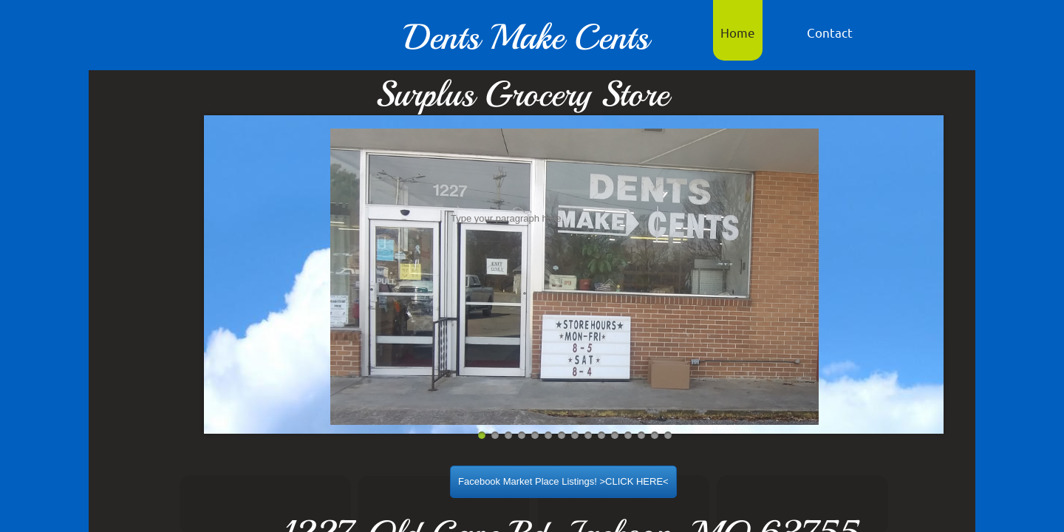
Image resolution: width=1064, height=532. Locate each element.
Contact (830, 32)
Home (737, 32)
